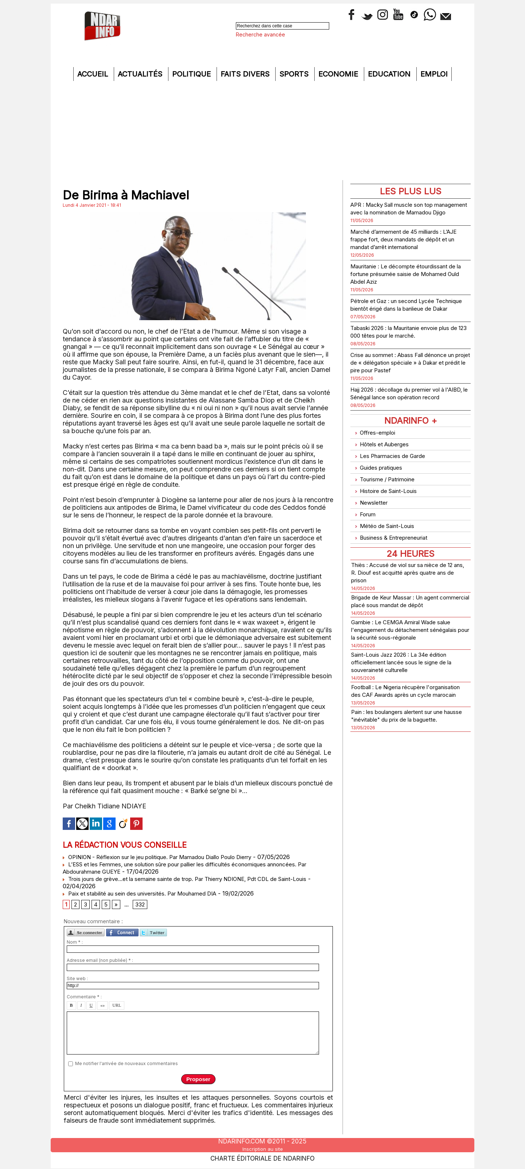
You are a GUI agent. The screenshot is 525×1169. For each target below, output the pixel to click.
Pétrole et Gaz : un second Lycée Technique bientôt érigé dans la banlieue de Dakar (400, 315)
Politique (192, 74)
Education (390, 74)
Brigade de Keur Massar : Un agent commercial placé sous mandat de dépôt (403, 605)
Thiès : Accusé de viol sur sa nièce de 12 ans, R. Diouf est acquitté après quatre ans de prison (407, 573)
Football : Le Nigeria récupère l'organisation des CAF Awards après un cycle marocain (407, 710)
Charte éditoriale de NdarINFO (262, 1157)
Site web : (77, 980)
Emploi (434, 74)
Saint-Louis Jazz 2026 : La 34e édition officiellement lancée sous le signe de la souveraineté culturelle (410, 678)
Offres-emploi (376, 454)
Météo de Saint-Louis (387, 530)
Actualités (141, 74)
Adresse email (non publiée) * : (100, 962)
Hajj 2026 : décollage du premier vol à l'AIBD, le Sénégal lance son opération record (407, 412)
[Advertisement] (262, 130)
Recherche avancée (260, 34)
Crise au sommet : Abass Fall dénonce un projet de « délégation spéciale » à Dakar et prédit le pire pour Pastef (408, 377)
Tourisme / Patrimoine (387, 492)
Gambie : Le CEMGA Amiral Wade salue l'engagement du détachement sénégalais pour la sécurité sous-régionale (405, 642)
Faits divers (246, 74)
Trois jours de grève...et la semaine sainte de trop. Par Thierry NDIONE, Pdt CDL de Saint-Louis (197, 878)
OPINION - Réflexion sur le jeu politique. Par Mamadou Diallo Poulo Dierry (169, 857)
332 (142, 905)
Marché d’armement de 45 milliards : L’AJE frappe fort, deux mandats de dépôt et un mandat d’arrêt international (409, 246)
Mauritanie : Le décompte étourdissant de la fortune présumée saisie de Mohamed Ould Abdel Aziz (408, 281)
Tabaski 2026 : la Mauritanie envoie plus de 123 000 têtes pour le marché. (407, 346)
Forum (364, 521)
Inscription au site (262, 1148)
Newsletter (371, 511)
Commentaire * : (84, 999)
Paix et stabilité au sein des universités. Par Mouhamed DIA (147, 893)
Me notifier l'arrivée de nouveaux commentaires (126, 1065)
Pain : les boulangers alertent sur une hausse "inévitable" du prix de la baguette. (406, 743)
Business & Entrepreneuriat (395, 540)
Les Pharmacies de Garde (393, 473)
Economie (339, 74)
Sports (295, 74)
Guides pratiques (380, 483)
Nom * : (75, 944)
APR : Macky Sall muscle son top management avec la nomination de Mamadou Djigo (403, 212)
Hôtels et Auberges (384, 464)
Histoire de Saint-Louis (389, 502)
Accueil (93, 74)
